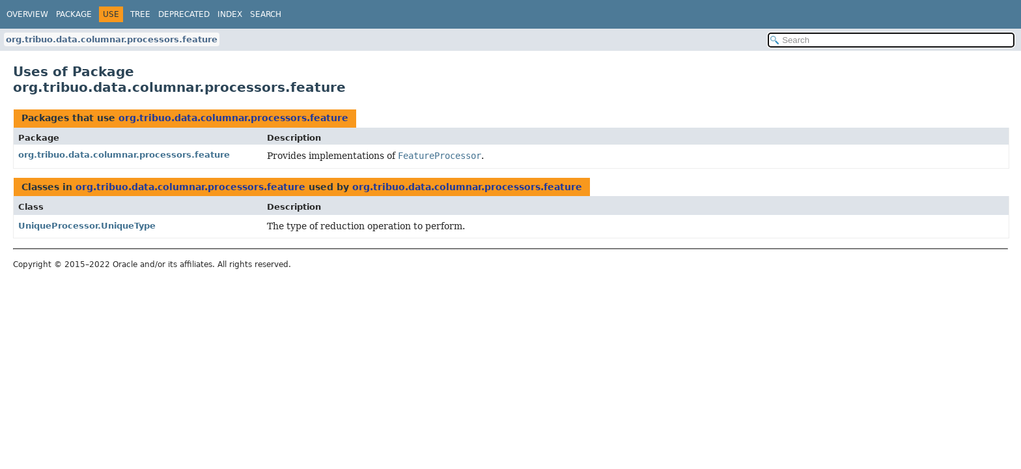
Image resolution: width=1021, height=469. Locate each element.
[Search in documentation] (891, 40)
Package (74, 14)
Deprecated (184, 14)
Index (229, 14)
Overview (27, 14)
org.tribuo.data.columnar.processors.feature (111, 39)
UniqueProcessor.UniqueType (87, 226)
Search (265, 14)
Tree (140, 14)
